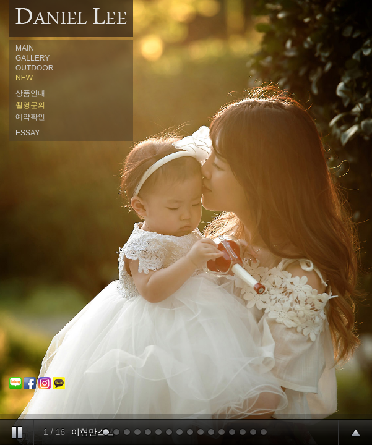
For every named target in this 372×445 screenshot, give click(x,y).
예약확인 (30, 116)
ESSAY (27, 133)
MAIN (24, 48)
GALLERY (32, 58)
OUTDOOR (34, 68)
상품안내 (30, 93)
